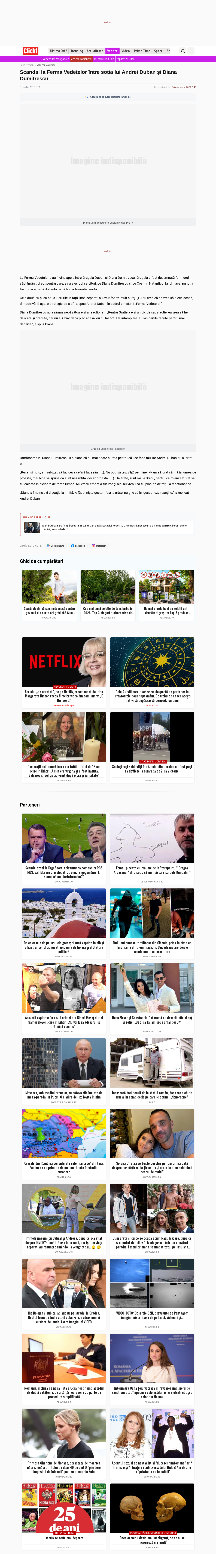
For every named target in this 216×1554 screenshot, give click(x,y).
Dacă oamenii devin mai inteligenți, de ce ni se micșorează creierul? (152, 1540)
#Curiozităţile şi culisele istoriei (153, 1533)
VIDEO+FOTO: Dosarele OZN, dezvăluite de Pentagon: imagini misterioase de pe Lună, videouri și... (152, 1315)
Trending (76, 50)
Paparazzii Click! (126, 59)
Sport (158, 50)
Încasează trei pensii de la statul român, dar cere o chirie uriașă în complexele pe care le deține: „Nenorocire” (152, 1095)
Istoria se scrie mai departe (64, 1538)
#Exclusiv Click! (65, 686)
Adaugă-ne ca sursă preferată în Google (107, 97)
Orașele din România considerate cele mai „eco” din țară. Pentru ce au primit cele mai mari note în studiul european (64, 1167)
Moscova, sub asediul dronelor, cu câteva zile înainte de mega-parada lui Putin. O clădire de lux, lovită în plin (63, 1095)
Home (22, 65)
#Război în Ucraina (153, 761)
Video (125, 50)
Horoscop (152, 705)
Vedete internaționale (56, 59)
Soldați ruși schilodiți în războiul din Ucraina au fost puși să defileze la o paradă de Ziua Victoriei (152, 769)
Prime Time (142, 50)
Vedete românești (81, 59)
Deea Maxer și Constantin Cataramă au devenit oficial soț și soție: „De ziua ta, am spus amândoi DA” (152, 1020)
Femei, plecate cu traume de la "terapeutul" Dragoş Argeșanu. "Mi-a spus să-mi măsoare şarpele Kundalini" (152, 870)
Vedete (112, 50)
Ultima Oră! (58, 50)
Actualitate (95, 50)
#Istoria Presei (64, 1533)
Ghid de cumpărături (41, 561)
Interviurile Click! (104, 59)
